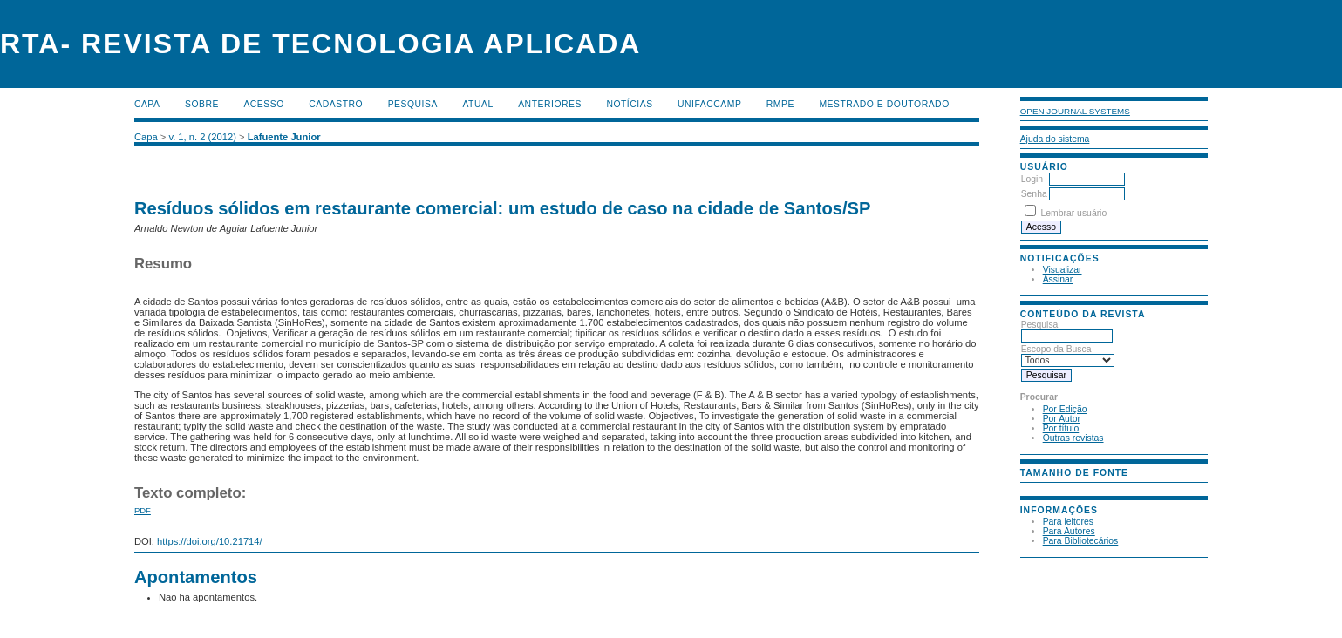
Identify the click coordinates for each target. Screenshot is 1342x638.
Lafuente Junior (284, 137)
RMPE (780, 104)
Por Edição (1065, 409)
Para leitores (1068, 521)
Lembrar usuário (1074, 213)
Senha (1034, 194)
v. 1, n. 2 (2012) (202, 137)
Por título (1061, 428)
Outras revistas (1073, 438)
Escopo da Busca (1067, 354)
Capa (147, 104)
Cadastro (336, 104)
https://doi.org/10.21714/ (209, 541)
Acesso (263, 104)
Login (1032, 179)
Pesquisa (1067, 330)
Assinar (1058, 279)
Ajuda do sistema (1055, 139)
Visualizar (1062, 270)
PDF (142, 510)
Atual (477, 104)
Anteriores (550, 104)
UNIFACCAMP (709, 104)
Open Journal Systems (1075, 111)
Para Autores (1069, 531)
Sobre (202, 104)
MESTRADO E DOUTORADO (884, 104)
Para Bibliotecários (1081, 541)
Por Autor (1061, 419)
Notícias (629, 104)
